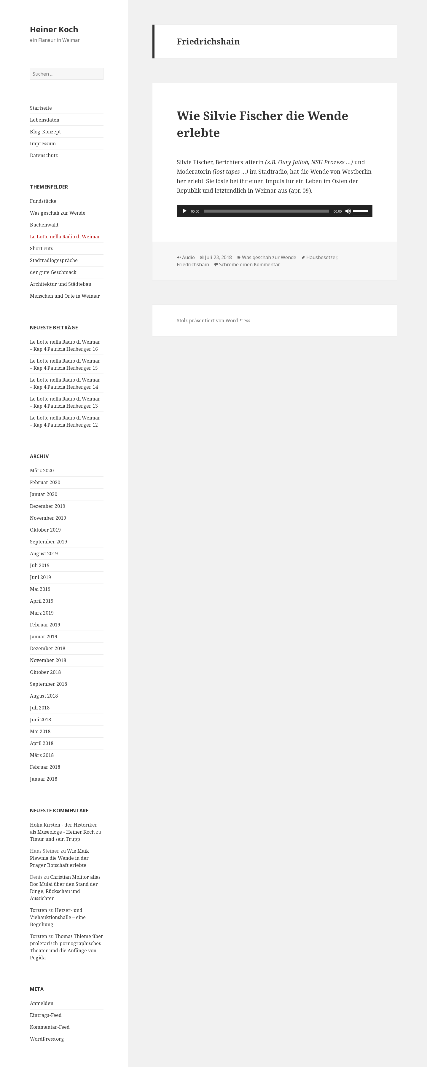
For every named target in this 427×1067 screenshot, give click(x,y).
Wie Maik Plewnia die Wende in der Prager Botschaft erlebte (59, 858)
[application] (274, 211)
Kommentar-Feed (50, 1027)
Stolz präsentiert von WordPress (213, 320)
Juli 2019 (40, 565)
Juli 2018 (40, 707)
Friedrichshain (193, 264)
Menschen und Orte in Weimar (65, 296)
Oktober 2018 (45, 672)
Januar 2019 (43, 636)
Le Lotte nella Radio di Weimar (65, 236)
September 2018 (48, 684)
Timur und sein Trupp (55, 839)
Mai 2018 (40, 731)
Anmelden (41, 1003)
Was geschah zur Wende (57, 213)
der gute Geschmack (53, 272)
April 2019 (41, 601)
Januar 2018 (43, 779)
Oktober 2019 (45, 530)
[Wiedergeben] (184, 211)
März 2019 (42, 613)
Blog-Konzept (45, 131)
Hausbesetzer (321, 257)
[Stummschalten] (348, 211)
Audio (188, 257)
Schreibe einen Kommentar (249, 264)
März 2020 (42, 470)
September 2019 (48, 541)
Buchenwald (44, 224)
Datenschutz (44, 155)
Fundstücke (43, 201)
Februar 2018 (45, 767)
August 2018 (44, 696)
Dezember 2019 (47, 506)
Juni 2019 (40, 577)
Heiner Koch (54, 29)
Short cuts (41, 248)
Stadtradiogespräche (54, 260)
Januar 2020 (43, 494)
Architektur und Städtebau (60, 284)
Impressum (43, 143)
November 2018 (48, 660)
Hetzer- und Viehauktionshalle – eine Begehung (58, 917)
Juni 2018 (40, 719)
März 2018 (42, 755)
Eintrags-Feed (46, 1015)
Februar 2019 (45, 624)
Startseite (41, 108)
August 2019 (44, 553)
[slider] (266, 211)
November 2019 (48, 518)
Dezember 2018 (47, 648)
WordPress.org (47, 1039)
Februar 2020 (45, 482)
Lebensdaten (44, 120)
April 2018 (41, 743)
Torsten (38, 910)
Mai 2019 (40, 589)
